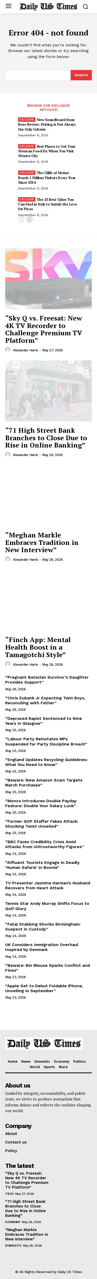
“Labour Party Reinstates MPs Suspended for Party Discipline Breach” (46, 741)
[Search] (81, 75)
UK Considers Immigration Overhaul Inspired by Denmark (41, 947)
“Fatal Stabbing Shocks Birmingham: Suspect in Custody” (42, 927)
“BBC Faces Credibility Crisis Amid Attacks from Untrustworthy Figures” (44, 844)
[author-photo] (8, 350)
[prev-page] (21, 219)
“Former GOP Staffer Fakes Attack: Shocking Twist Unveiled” (41, 824)
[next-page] (29, 219)
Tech (9, 1194)
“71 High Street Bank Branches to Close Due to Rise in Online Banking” (46, 437)
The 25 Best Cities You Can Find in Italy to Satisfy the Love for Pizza (47, 204)
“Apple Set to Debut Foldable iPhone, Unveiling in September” (44, 988)
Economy (12, 1222)
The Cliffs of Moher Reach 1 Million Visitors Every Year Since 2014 (47, 177)
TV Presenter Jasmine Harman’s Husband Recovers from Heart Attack (47, 885)
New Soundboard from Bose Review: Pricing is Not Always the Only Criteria (47, 124)
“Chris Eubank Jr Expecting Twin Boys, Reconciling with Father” (45, 700)
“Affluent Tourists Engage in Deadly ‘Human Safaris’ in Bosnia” (42, 865)
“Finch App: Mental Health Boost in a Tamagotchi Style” (38, 647)
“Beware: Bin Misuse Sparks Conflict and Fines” (47, 968)
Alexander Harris (25, 350)
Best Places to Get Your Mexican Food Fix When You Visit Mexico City (46, 151)
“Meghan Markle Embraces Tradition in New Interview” (42, 542)
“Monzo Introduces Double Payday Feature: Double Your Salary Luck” (41, 803)
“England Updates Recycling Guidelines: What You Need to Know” (46, 762)
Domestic (13, 1245)
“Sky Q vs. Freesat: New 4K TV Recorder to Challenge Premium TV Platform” (43, 329)
